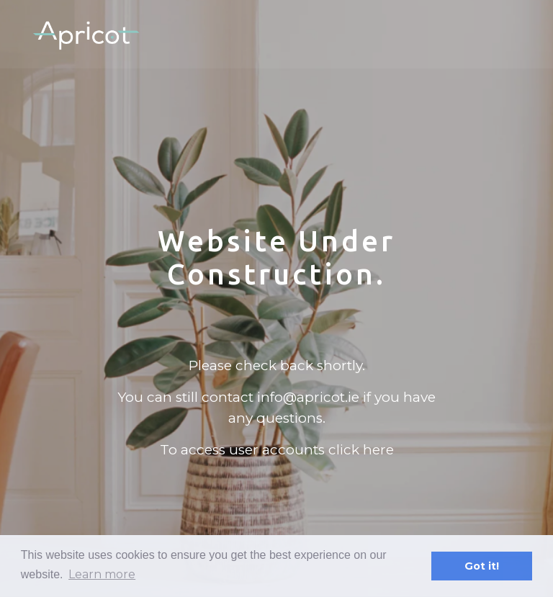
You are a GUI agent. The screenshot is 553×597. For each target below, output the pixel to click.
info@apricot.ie (308, 397)
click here (361, 449)
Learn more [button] (101, 574)
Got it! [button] (481, 566)
